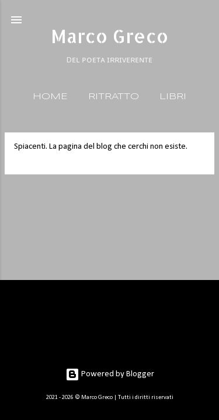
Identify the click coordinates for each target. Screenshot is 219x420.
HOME (50, 97)
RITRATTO (113, 97)
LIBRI (172, 97)
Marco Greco (109, 36)
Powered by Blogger (109, 374)
